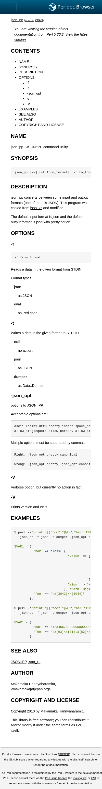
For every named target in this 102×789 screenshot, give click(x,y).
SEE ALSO (27, 114)
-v (27, 98)
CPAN (39, 20)
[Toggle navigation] (10, 7)
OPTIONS (27, 77)
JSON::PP (18, 662)
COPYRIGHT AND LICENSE (41, 125)
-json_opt (33, 93)
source (29, 20)
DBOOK (64, 754)
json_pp (17, 20)
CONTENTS (25, 51)
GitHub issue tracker (21, 759)
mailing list (79, 778)
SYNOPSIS (28, 67)
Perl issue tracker (56, 778)
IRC (93, 778)
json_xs (36, 208)
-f (27, 83)
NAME (24, 62)
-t (27, 88)
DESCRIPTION (31, 72)
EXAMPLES (28, 109)
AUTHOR (26, 120)
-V (28, 104)
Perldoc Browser (72, 7)
